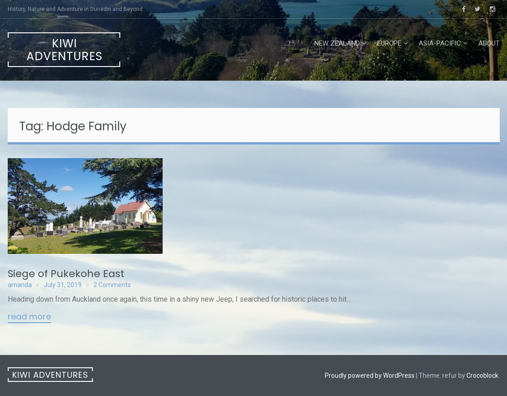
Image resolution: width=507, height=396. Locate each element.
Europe (389, 43)
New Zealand (337, 43)
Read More (29, 317)
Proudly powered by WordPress (370, 375)
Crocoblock (482, 375)
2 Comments (112, 284)
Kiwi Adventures (64, 50)
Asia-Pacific (440, 43)
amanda (20, 284)
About (489, 43)
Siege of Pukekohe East (66, 274)
